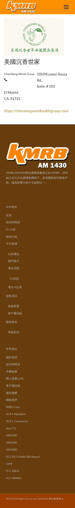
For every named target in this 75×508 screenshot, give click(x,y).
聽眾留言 (11, 322)
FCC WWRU (13, 478)
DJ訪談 (14, 278)
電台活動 (13, 268)
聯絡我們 (11, 399)
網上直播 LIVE (15, 378)
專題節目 (13, 332)
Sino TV (11, 428)
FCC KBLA (12, 470)
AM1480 (11, 449)
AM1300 (11, 442)
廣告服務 (11, 392)
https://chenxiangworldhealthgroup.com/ (36, 111)
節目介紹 (11, 236)
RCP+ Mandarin (16, 414)
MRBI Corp (13, 407)
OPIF (9, 464)
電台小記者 (15, 287)
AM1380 (11, 435)
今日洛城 (11, 243)
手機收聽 (11, 371)
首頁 (9, 215)
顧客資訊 (11, 295)
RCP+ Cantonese (17, 421)
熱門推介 (13, 261)
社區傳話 (13, 254)
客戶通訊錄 (15, 313)
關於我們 (11, 357)
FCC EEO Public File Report (23, 456)
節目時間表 (13, 222)
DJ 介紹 (10, 229)
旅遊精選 (13, 306)
